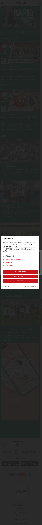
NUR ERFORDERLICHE (20, 276)
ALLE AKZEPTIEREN (20, 272)
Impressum (6, 286)
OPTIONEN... (20, 281)
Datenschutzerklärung (31, 286)
